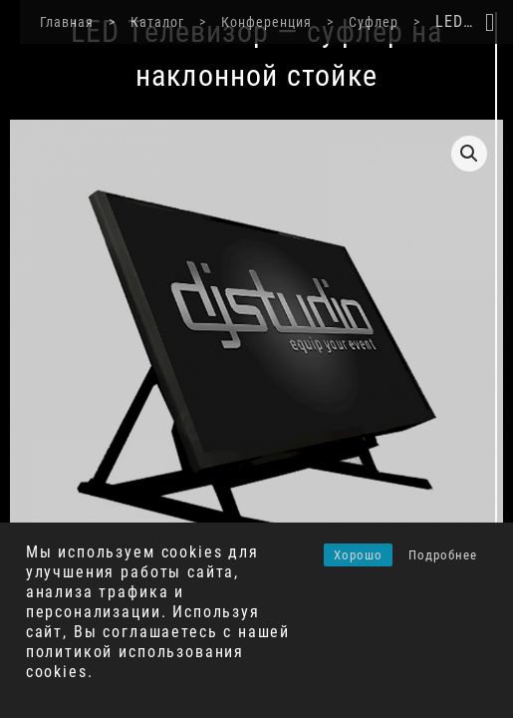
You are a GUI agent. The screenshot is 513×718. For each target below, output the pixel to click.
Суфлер (354, 22)
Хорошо (358, 554)
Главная (47, 22)
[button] (469, 154)
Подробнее (442, 554)
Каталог (137, 22)
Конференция (246, 22)
